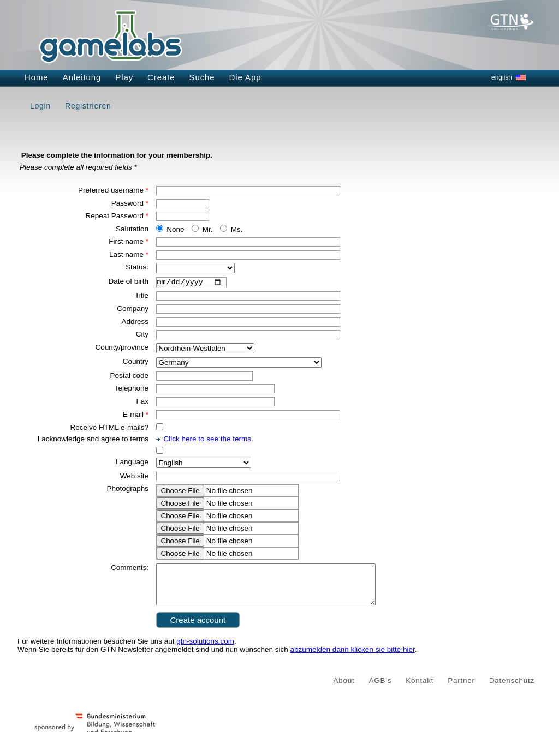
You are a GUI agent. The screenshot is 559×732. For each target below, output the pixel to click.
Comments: (129, 569)
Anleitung (82, 77)
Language (132, 463)
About (344, 690)
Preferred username (113, 190)
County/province (121, 349)
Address (134, 323)
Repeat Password (116, 216)
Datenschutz (511, 690)
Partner (461, 690)
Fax (142, 403)
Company (132, 310)
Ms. (237, 229)
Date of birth (128, 281)
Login (40, 105)
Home (37, 77)
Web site (134, 477)
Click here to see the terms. (208, 440)
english (501, 77)
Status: (137, 267)
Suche (202, 77)
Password (129, 203)
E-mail (135, 416)
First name (128, 241)
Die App (245, 77)
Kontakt (419, 690)
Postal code (129, 377)
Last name (128, 254)
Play (124, 77)
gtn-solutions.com (205, 650)
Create (161, 77)
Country (135, 363)
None (175, 229)
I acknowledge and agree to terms (93, 440)
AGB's (380, 690)
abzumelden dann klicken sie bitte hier (352, 659)
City (142, 336)
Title (141, 297)
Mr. (208, 229)
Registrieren (88, 105)
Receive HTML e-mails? (109, 428)
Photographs (127, 490)
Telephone (131, 390)
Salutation (132, 229)
